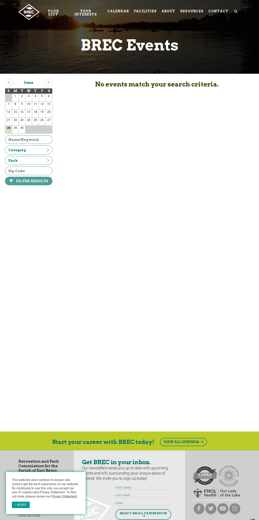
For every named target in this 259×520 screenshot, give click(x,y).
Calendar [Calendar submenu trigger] (118, 10)
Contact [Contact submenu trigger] (218, 10)
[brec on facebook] (199, 508)
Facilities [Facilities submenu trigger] (145, 10)
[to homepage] (28, 12)
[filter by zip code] (28, 171)
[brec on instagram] (234, 508)
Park (13, 160)
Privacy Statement (64, 496)
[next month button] (48, 83)
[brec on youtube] (222, 508)
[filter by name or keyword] (28, 139)
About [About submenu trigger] (168, 10)
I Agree (20, 505)
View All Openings (181, 442)
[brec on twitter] (210, 508)
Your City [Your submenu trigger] (53, 11)
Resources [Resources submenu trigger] (191, 10)
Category (17, 150)
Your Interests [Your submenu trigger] (85, 11)
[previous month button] (9, 83)
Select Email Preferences (143, 513)
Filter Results (32, 181)
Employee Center (29, 515)
